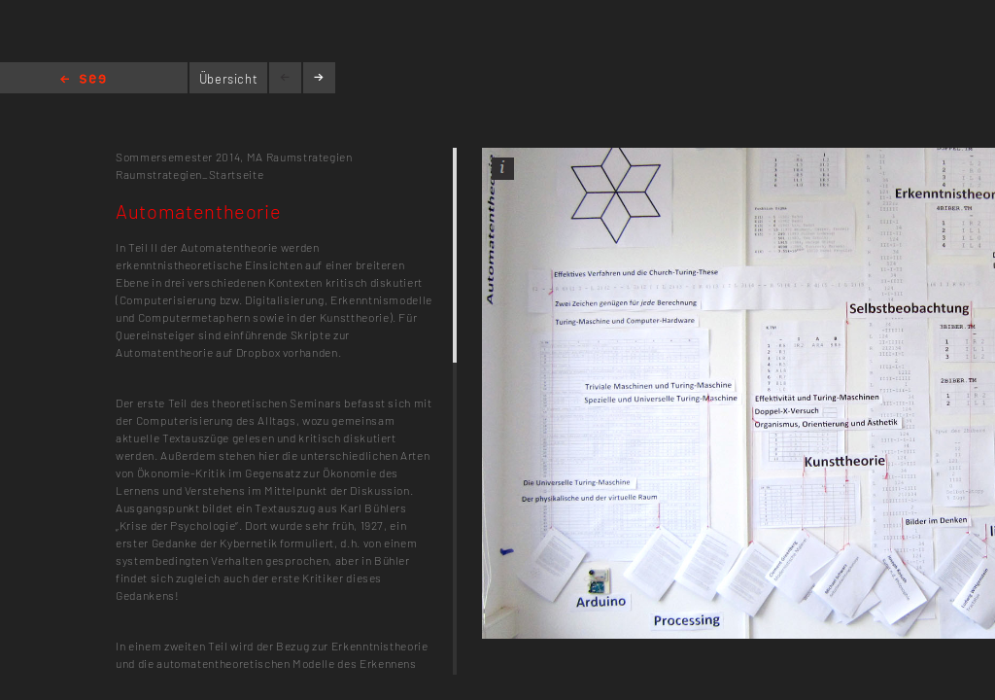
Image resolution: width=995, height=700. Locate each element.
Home (83, 80)
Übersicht (228, 79)
